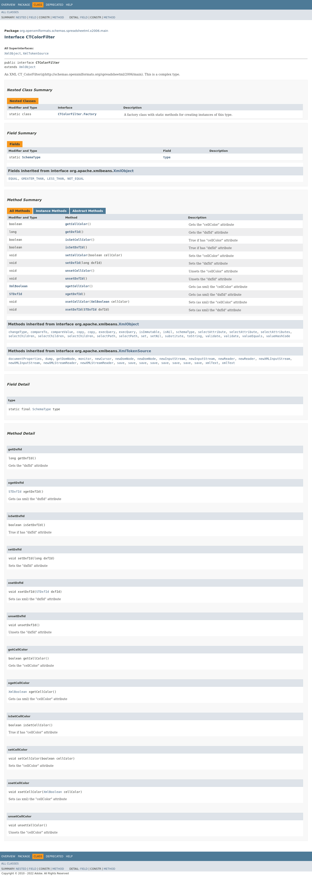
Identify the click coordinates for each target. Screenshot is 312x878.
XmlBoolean (18, 286)
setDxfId (72, 263)
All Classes (10, 12)
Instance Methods (51, 211)
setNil (155, 336)
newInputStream (172, 358)
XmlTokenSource (36, 53)
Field (32, 17)
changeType (18, 332)
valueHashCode (278, 336)
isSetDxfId (74, 247)
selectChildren (21, 336)
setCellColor (76, 255)
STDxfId (15, 294)
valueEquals (252, 336)
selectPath (106, 336)
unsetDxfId (74, 278)
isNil (167, 332)
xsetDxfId (73, 309)
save (120, 363)
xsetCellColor (77, 301)
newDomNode (124, 358)
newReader (226, 358)
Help (69, 4)
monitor (84, 358)
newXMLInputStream (274, 358)
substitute (174, 336)
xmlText (211, 363)
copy (80, 332)
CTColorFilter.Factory (77, 114)
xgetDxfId (73, 294)
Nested (21, 17)
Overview (8, 4)
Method (58, 17)
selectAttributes (275, 332)
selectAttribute (212, 332)
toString (194, 336)
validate (212, 336)
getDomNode (65, 358)
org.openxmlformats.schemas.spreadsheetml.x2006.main (64, 30)
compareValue (62, 332)
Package (24, 4)
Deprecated (54, 4)
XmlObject (12, 53)
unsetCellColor (78, 270)
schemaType (185, 332)
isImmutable (149, 332)
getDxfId (72, 232)
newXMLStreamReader (60, 363)
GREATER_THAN (32, 178)
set (144, 336)
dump (49, 358)
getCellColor (76, 224)
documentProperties (25, 358)
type (167, 157)
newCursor (103, 358)
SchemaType (31, 157)
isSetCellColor (78, 239)
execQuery (107, 332)
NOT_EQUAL (75, 178)
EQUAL (13, 178)
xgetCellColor (77, 286)
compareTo (39, 332)
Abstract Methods (87, 211)
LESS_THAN (55, 178)
